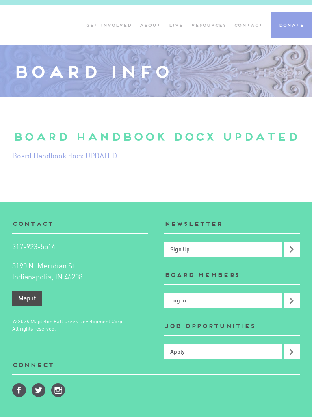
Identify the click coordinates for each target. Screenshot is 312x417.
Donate (291, 25)
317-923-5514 (33, 247)
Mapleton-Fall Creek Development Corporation (37, 25)
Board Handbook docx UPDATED (64, 156)
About (149, 25)
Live (176, 25)
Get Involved (108, 25)
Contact (248, 25)
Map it (27, 299)
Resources (208, 25)
